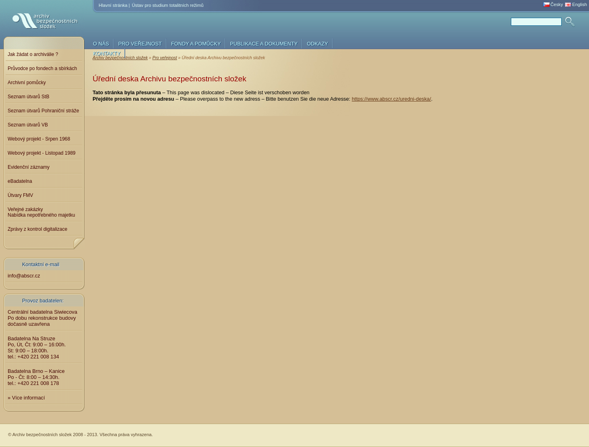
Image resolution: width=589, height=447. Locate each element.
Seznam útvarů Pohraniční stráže (43, 111)
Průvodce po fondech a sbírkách (42, 68)
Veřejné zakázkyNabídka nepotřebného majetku (41, 212)
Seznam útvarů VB (28, 125)
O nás (101, 44)
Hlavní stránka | (114, 5)
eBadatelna (20, 181)
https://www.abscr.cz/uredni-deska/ (391, 99)
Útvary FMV (20, 195)
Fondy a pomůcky (196, 44)
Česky (556, 4)
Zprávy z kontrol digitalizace (37, 229)
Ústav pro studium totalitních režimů (168, 5)
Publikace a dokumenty (264, 44)
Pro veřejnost (140, 44)
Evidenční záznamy (29, 167)
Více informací (28, 398)
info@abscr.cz (24, 276)
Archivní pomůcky (27, 82)
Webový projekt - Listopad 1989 (42, 153)
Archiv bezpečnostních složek (34, 28)
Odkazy (317, 44)
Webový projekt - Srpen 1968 (39, 139)
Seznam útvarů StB (28, 96)
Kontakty (106, 53)
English (579, 4)
